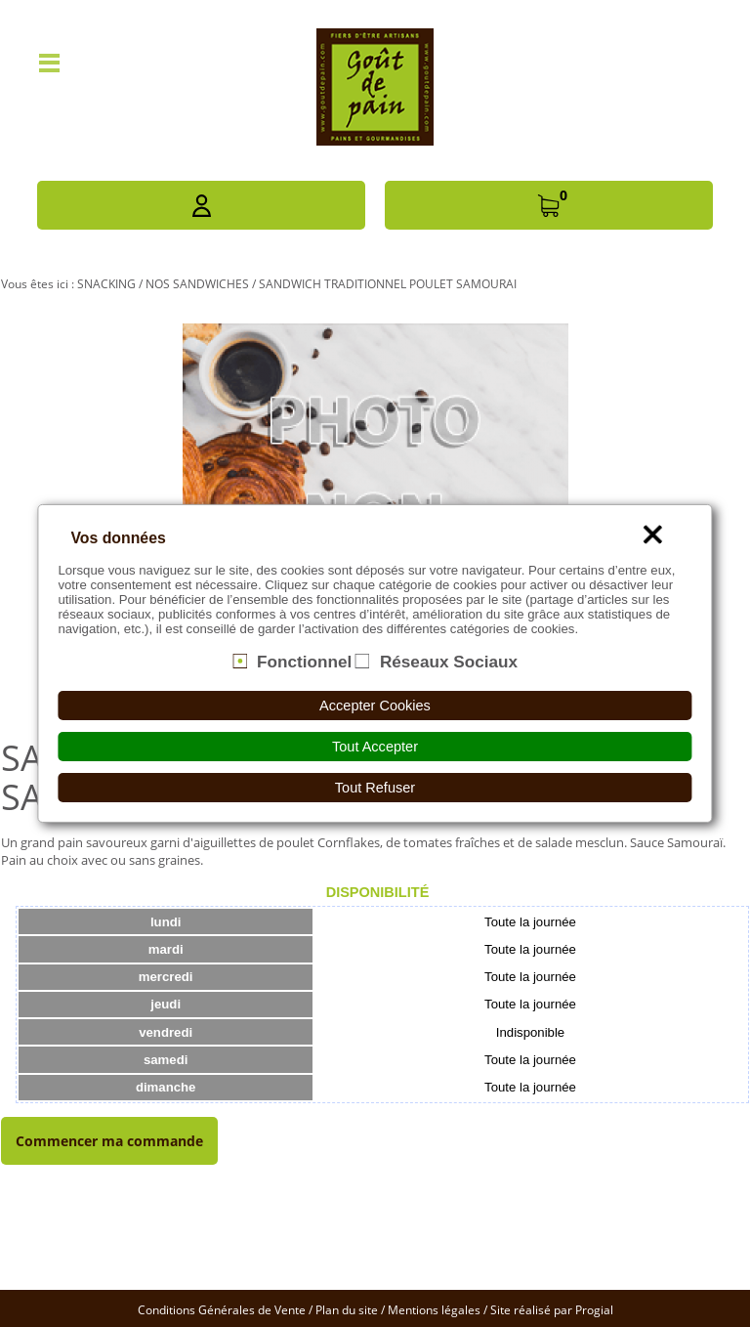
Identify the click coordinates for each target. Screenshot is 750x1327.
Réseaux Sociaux (449, 660)
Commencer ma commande (109, 1141)
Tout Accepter (375, 746)
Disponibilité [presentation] (378, 892)
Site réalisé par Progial (551, 1310)
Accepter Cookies (375, 705)
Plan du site (346, 1310)
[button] (201, 205)
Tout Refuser (375, 787)
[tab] (377, 892)
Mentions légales (434, 1310)
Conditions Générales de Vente (222, 1310)
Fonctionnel (304, 660)
